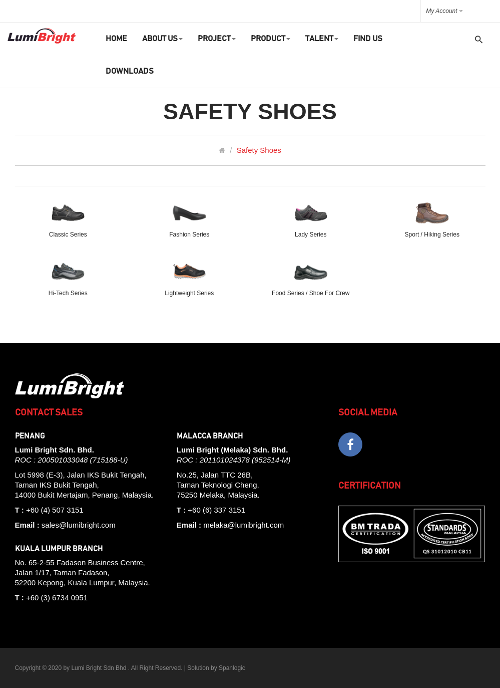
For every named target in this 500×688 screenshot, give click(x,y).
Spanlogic (232, 667)
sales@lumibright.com (79, 525)
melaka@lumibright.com (243, 525)
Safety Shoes (259, 150)
